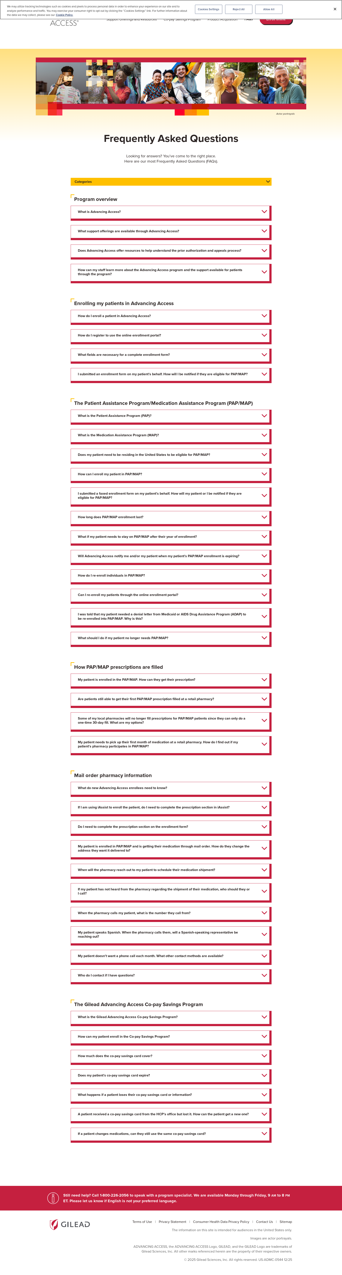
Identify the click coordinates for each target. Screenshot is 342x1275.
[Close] (335, 9)
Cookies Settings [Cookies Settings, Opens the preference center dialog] (208, 9)
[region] (171, 9)
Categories (83, 181)
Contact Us (265, 1221)
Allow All (268, 9)
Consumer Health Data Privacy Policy (221, 1221)
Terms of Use (142, 1221)
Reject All (239, 9)
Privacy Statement (173, 1221)
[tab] (170, 212)
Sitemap (286, 1221)
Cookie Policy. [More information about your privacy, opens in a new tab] (64, 15)
